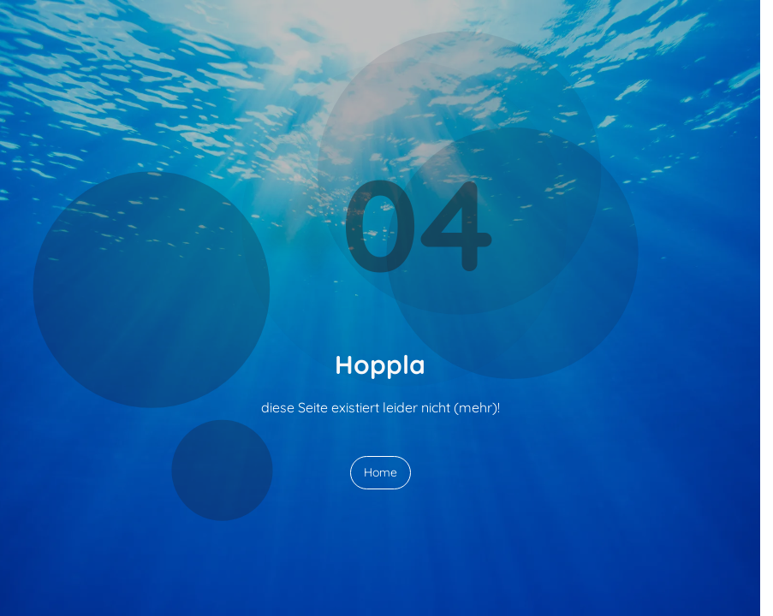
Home (380, 472)
